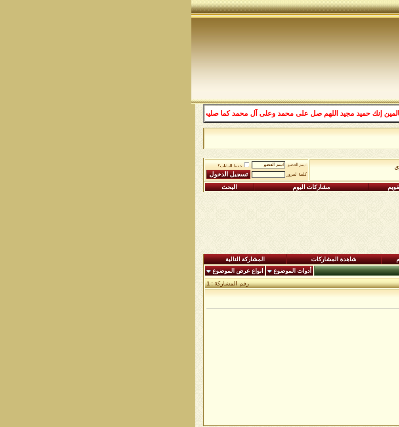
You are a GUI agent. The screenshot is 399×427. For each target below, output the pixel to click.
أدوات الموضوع (101, 271)
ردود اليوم (217, 259)
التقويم (205, 187)
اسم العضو (106, 165)
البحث (38, 187)
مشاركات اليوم (120, 187)
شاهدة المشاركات (142, 259)
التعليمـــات (276, 187)
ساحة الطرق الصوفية (292, 167)
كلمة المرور (105, 174)
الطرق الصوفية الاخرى (231, 167)
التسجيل (352, 187)
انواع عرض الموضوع (46, 271)
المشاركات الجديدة (294, 259)
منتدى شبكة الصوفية (351, 167)
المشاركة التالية (53, 259)
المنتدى (364, 259)
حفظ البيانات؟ (42, 166)
